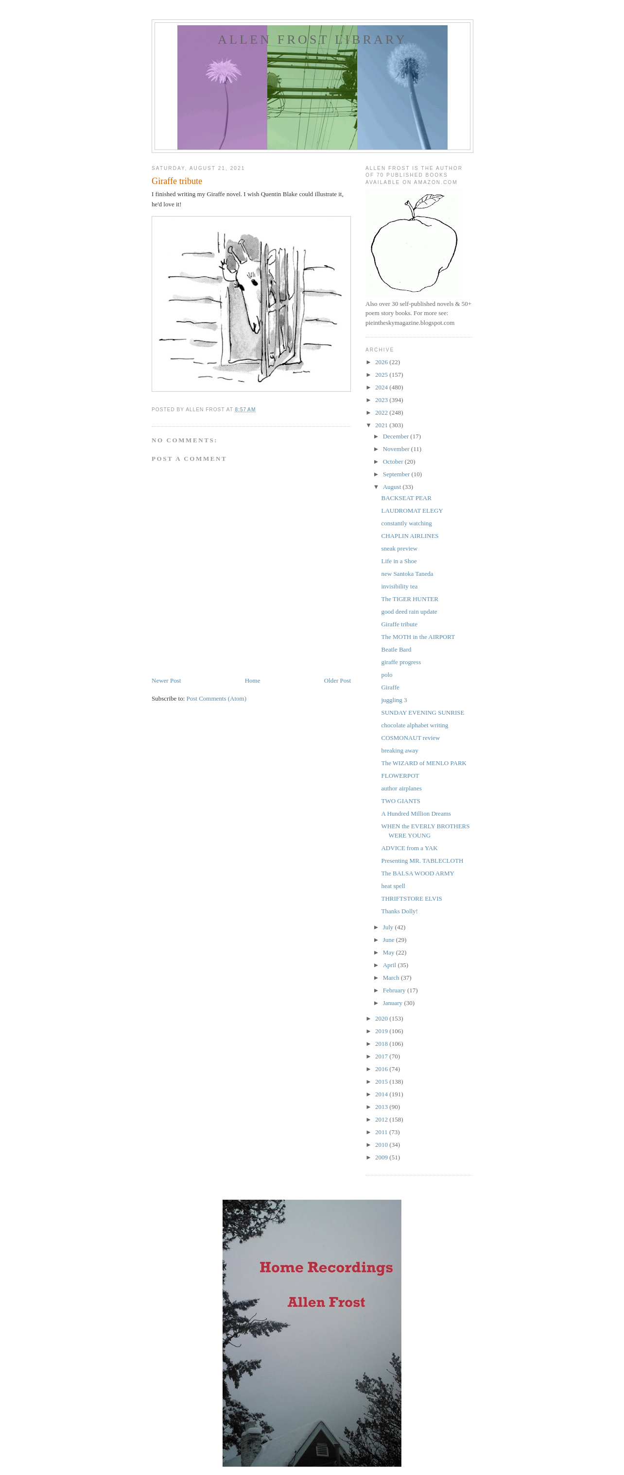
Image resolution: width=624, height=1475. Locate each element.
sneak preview (399, 548)
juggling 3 (394, 700)
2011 (382, 1132)
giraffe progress (401, 662)
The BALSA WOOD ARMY (417, 873)
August (393, 486)
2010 (382, 1144)
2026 (382, 362)
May (389, 952)
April (390, 965)
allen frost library (312, 40)
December (397, 436)
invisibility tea (399, 586)
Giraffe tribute (399, 624)
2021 (382, 425)
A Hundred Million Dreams (416, 813)
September (397, 474)
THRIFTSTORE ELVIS (411, 898)
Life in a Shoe (398, 561)
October (394, 461)
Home (252, 680)
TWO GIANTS (400, 801)
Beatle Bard (396, 649)
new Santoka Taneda (407, 573)
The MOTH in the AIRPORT (418, 636)
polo (386, 674)
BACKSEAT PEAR (406, 498)
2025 (382, 374)
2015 (382, 1081)
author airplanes (401, 788)
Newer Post (166, 680)
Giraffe (390, 687)
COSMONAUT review (410, 737)
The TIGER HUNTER (409, 599)
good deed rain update (409, 611)
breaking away (399, 750)
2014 (382, 1094)
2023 (382, 399)
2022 (382, 412)
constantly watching (406, 523)
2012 (382, 1119)
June (389, 939)
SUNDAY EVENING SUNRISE (422, 712)
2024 (382, 387)
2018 (382, 1043)
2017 (382, 1056)
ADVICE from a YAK (409, 848)
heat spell (393, 885)
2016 (382, 1069)
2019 (382, 1031)
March (392, 977)
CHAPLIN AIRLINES (409, 535)
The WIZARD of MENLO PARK (424, 763)
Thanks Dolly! (399, 911)
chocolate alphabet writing (414, 725)
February (395, 990)
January (393, 1002)
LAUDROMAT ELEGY (412, 510)
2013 (382, 1106)
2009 (382, 1157)
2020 (382, 1018)
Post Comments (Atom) (217, 698)
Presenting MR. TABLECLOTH (422, 860)
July (389, 927)
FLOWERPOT (400, 775)
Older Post (337, 680)
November (397, 449)
